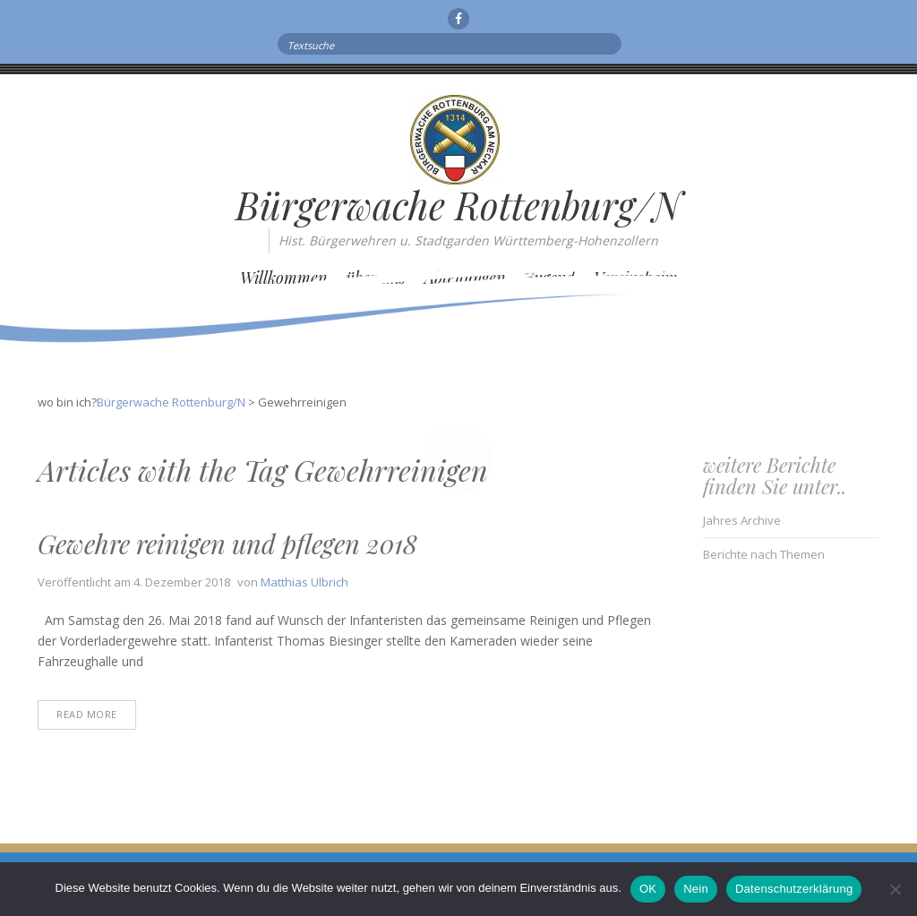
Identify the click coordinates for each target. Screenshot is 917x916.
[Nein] (895, 889)
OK (647, 888)
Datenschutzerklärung (794, 888)
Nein (695, 888)
